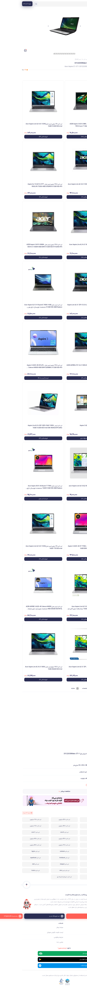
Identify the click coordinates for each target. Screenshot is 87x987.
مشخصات (66, 688)
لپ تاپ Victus (72, 870)
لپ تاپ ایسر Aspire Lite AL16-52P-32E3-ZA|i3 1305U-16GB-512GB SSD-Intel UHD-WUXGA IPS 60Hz (24, 427)
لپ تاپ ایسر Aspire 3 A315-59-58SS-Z (71, 426)
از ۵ (3, 69)
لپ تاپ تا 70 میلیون (43, 845)
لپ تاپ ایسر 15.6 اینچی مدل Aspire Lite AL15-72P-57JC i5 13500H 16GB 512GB (65, 306)
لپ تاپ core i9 (72, 838)
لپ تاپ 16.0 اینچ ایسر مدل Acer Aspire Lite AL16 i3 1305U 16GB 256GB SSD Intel (22, 668)
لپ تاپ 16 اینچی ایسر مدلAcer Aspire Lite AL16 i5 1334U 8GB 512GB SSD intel (65, 185)
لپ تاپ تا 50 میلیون (43, 838)
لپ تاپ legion (15, 851)
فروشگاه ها (82, 932)
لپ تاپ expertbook (14, 858)
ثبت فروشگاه (82, 937)
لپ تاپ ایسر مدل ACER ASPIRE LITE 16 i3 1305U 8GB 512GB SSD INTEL (65, 366)
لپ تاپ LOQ (72, 864)
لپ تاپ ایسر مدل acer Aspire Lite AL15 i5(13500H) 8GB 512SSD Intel (66, 487)
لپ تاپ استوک (72, 858)
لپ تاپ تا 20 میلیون (43, 819)
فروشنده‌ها (79, 688)
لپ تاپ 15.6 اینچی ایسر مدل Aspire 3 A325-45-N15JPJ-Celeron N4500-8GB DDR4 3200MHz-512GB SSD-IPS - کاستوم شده (23, 366)
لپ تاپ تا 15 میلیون (14, 826)
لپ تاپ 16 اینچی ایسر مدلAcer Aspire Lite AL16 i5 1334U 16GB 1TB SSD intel (23, 547)
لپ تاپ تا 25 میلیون (72, 832)
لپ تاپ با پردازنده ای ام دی (43, 877)
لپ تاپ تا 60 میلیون (72, 845)
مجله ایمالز (39, 927)
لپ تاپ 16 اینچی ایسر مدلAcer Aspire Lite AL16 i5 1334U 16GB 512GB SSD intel (23, 125)
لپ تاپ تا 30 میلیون (72, 826)
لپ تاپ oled (14, 864)
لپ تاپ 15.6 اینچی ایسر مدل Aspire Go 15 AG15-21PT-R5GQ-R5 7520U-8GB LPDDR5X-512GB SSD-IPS (24, 185)
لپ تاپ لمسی (72, 877)
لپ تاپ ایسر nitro (43, 870)
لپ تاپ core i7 (15, 832)
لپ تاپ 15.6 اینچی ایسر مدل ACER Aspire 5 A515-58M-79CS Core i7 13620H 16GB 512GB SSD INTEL (66, 125)
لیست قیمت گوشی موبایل (34, 932)
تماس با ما (39, 942)
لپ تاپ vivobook (72, 851)
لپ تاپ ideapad (43, 864)
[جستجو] (15, 4)
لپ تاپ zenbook (43, 851)
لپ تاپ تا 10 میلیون (14, 819)
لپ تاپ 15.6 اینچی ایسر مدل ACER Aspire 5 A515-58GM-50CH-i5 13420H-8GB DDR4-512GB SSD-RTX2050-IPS (23, 246)
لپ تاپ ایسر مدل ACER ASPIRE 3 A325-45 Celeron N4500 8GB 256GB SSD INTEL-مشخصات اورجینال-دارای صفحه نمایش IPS (23, 608)
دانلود (43, 948)
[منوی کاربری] (6, 3)
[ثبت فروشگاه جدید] (43, 916)
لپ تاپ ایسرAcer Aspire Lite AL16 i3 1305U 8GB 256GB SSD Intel (66, 246)
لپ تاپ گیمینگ (72, 819)
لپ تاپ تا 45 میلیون (14, 838)
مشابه (54, 688)
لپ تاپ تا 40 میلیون (43, 826)
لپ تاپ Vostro (15, 870)
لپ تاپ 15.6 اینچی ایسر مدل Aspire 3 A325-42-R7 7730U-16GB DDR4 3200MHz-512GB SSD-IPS (65, 547)
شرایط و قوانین (37, 937)
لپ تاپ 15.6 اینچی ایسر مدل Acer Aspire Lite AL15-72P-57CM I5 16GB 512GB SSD (66, 668)
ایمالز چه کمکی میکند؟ (79, 927)
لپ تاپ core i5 (43, 832)
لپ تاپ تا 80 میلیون (14, 845)
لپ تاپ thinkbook (43, 858)
